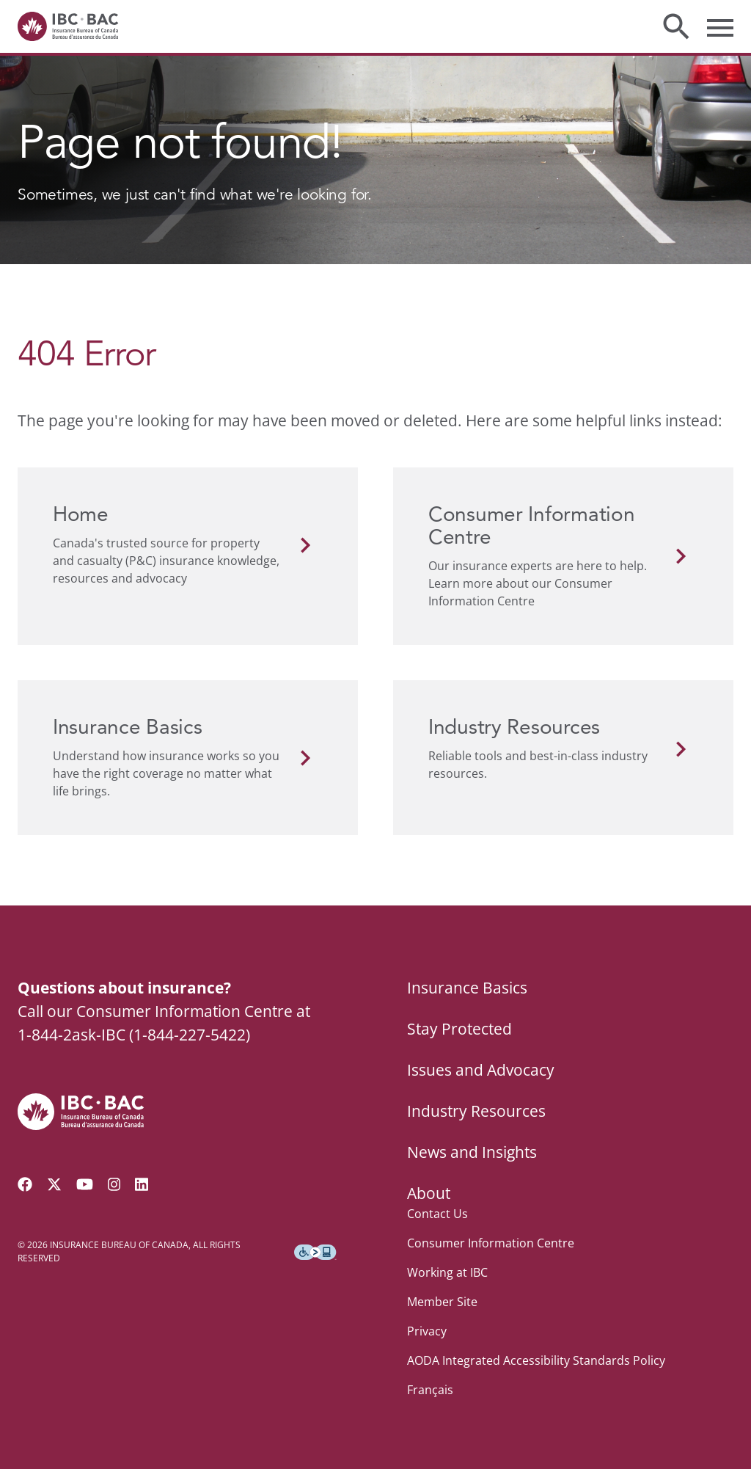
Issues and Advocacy (480, 1070)
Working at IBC (447, 1272)
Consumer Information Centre (490, 1243)
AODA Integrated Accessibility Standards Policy (536, 1360)
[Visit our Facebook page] (25, 1184)
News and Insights (472, 1152)
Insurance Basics (467, 987)
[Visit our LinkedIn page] (141, 1184)
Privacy (427, 1331)
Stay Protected (459, 1028)
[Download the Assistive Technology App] (315, 1252)
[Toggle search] (676, 26)
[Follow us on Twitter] (54, 1184)
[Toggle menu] (720, 26)
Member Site (442, 1302)
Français (430, 1390)
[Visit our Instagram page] (114, 1184)
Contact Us (437, 1214)
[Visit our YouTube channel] (84, 1184)
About (428, 1193)
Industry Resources (476, 1111)
